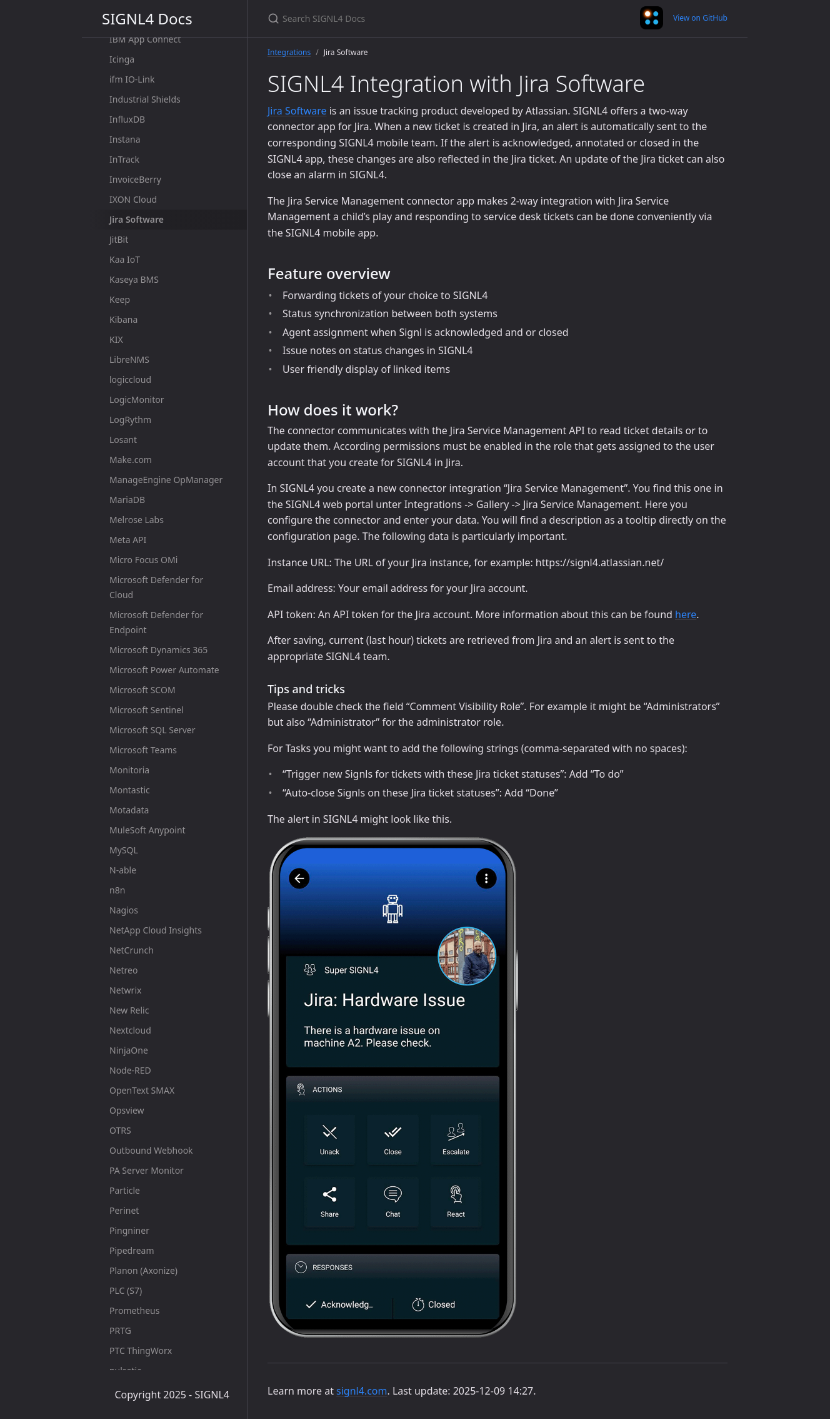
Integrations (289, 52)
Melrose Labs (136, 520)
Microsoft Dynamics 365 (158, 650)
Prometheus (134, 1310)
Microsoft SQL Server (152, 730)
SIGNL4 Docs (147, 18)
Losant (123, 439)
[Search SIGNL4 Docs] (415, 18)
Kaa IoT (124, 259)
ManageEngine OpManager (165, 480)
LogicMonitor (136, 399)
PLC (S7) (125, 1290)
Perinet (124, 1210)
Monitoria (129, 770)
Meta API (127, 540)
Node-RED (130, 1070)
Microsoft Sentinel (146, 710)
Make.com (130, 459)
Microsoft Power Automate (164, 670)
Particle (124, 1190)
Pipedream (131, 1250)
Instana (125, 139)
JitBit (118, 239)
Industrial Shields (145, 99)
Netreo (123, 970)
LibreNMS (129, 359)
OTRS (120, 1130)
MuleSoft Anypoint (147, 830)
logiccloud (130, 379)
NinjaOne (128, 1050)
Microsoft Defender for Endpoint (156, 622)
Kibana (123, 319)
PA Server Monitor (146, 1170)
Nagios (123, 910)
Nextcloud (130, 1030)
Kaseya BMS (134, 279)
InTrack (124, 159)
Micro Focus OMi (143, 560)
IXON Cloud (133, 199)
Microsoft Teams (143, 750)
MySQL (123, 850)
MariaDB (127, 500)
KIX (116, 339)
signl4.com (361, 1391)
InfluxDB (127, 119)
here (685, 614)
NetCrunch (131, 950)
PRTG (120, 1330)
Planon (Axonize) (143, 1270)
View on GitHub (700, 18)
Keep (119, 299)
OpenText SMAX (141, 1090)
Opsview (126, 1110)
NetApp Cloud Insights (155, 930)
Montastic (129, 790)
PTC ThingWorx (140, 1350)
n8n (117, 890)
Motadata (129, 810)
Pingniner (129, 1230)
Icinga (121, 59)
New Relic (129, 1010)
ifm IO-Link (131, 79)
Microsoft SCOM (142, 690)
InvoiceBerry (135, 179)
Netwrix (125, 990)
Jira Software (136, 219)
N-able (122, 870)
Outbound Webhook (151, 1150)
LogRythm (130, 419)
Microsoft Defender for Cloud (156, 587)
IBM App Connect (145, 39)
